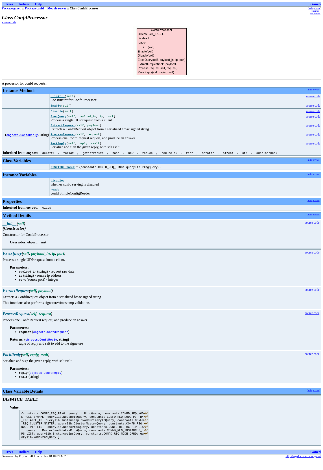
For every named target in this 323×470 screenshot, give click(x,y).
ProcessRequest (62, 137)
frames (315, 10)
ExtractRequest (62, 127)
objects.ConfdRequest (50, 336)
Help (38, 4)
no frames (315, 13)
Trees (9, 4)
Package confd (34, 8)
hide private (314, 8)
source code (9, 22)
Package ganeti (11, 8)
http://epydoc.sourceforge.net (303, 466)
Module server (56, 8)
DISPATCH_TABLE (62, 170)
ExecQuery (58, 118)
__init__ (57, 97)
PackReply (58, 146)
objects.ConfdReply (22, 137)
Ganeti (315, 4)
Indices (23, 4)
